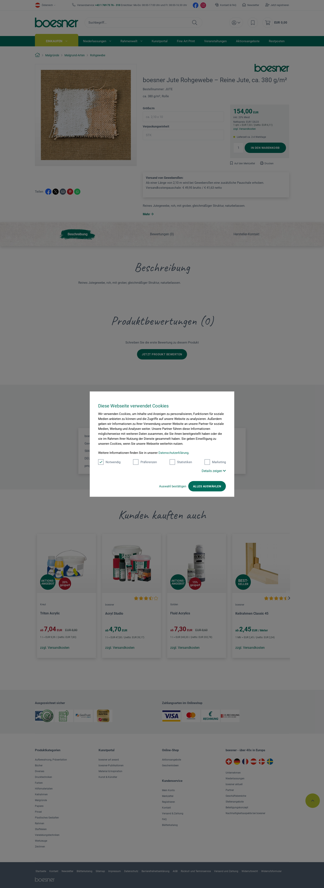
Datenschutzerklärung (173, 452)
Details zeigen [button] (214, 471)
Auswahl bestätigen (172, 486)
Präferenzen (145, 462)
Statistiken (181, 462)
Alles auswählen (207, 486)
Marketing (215, 462)
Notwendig (109, 462)
